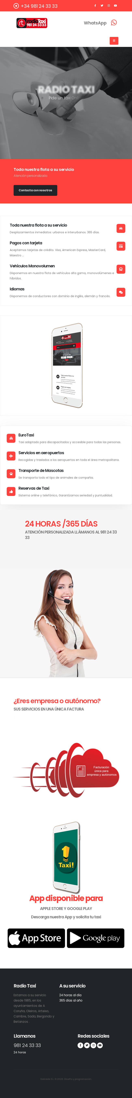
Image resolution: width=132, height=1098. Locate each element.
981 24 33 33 (29, 1045)
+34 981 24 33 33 (35, 6)
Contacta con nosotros (35, 190)
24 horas (20, 1052)
